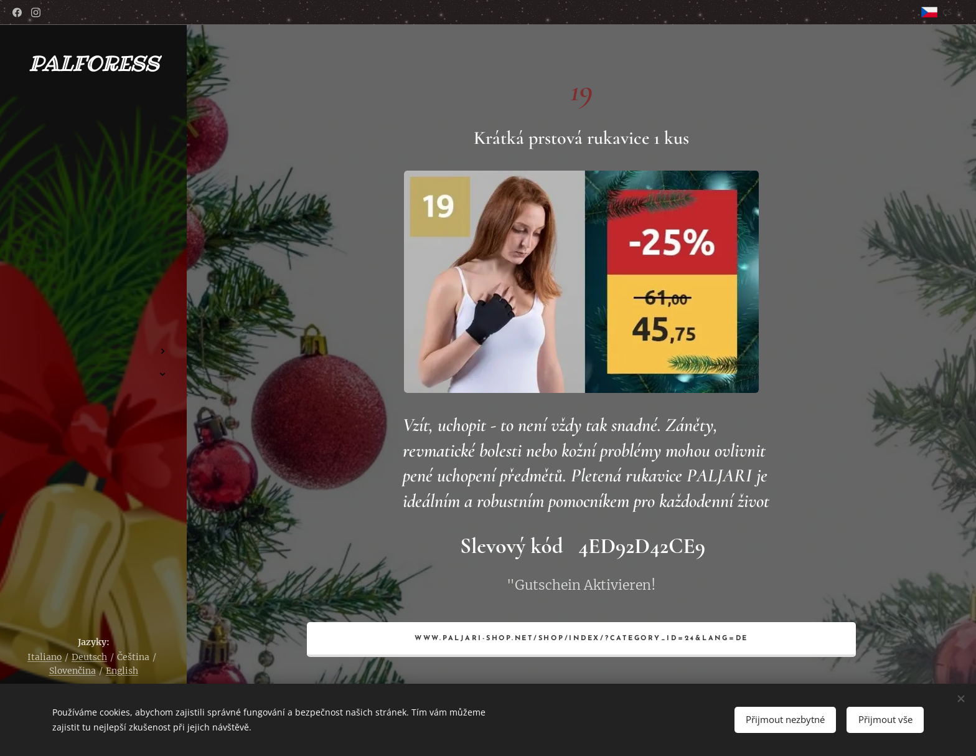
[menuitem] (93, 314)
